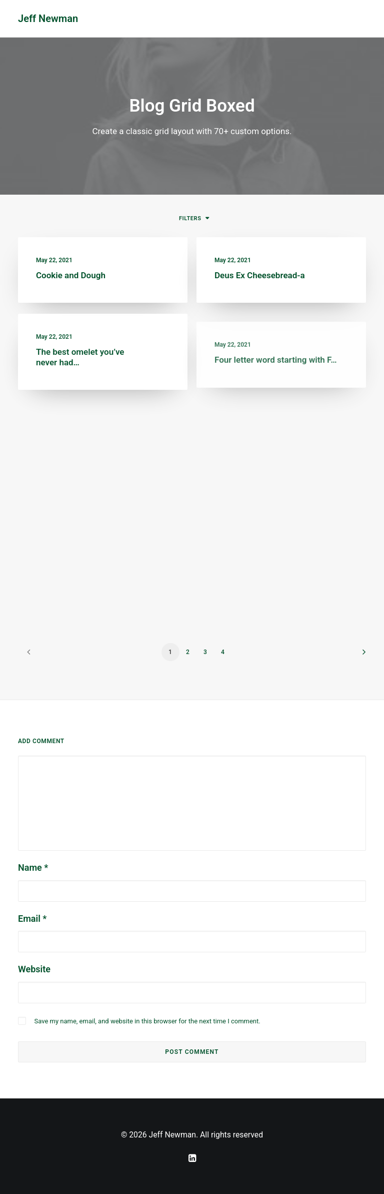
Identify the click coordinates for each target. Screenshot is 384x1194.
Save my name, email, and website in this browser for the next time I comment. (147, 1021)
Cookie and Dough (71, 275)
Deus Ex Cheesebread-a (259, 276)
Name (33, 867)
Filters (190, 218)
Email (32, 918)
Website (34, 969)
